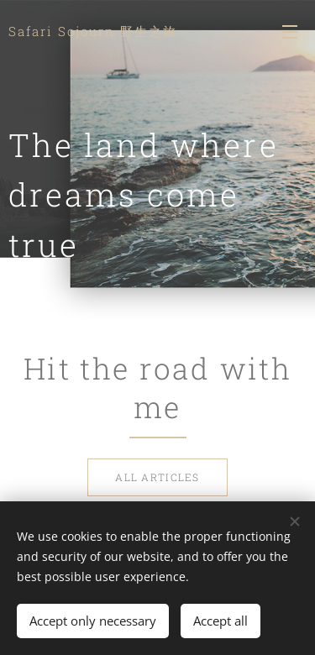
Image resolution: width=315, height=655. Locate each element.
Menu (289, 32)
